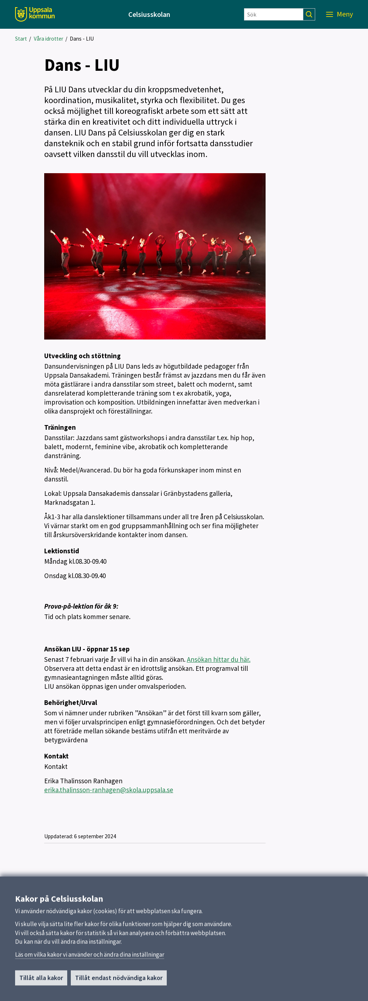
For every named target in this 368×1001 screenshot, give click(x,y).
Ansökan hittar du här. (218, 659)
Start (21, 38)
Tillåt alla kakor (41, 983)
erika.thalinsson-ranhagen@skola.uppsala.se (108, 789)
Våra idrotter (48, 38)
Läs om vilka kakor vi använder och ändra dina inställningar (89, 959)
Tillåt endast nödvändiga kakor (118, 983)
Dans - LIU (82, 38)
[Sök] (273, 14)
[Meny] (339, 14)
